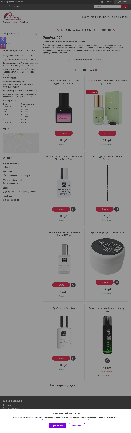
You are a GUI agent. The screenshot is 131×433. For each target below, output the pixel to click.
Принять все (57, 426)
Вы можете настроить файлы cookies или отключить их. (64, 420)
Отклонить (77, 426)
